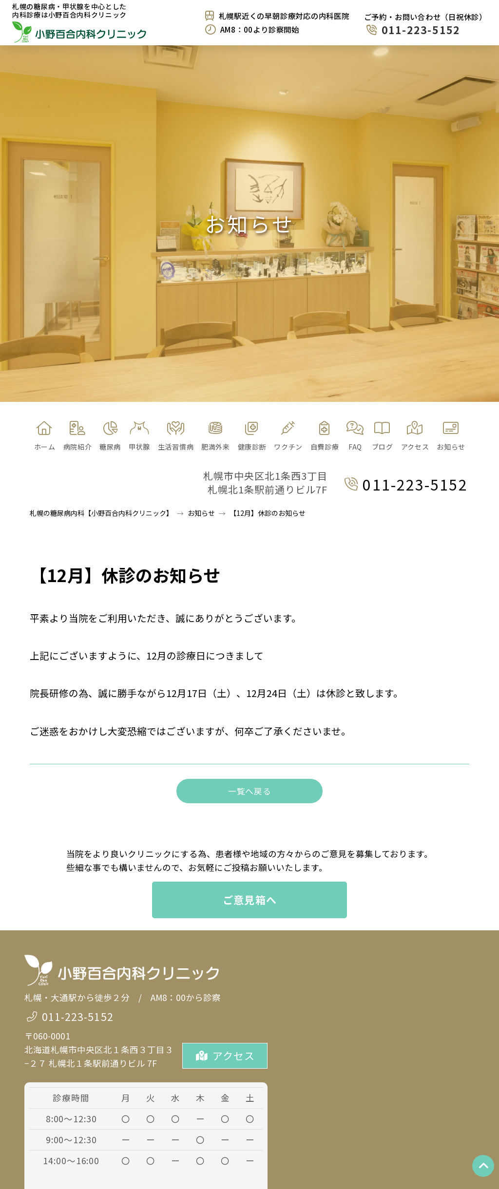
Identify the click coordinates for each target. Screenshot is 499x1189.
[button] (110, 436)
